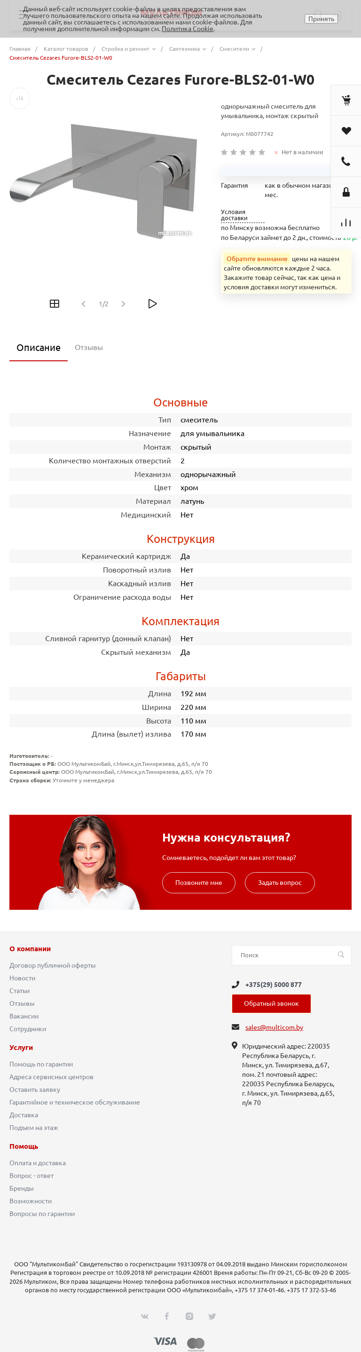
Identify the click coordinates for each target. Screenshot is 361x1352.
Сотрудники (27, 1029)
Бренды (21, 1188)
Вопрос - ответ (31, 1175)
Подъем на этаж (33, 1127)
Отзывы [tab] (89, 347)
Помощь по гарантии (41, 1064)
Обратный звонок (271, 1003)
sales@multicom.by (274, 1027)
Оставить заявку (34, 1089)
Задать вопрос (280, 882)
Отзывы (22, 1003)
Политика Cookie (187, 28)
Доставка (23, 1115)
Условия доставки (234, 215)
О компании (30, 949)
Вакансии (24, 1016)
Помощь (23, 1146)
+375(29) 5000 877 (273, 984)
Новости (22, 978)
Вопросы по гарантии (42, 1213)
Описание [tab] (38, 347)
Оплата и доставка (37, 1163)
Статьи (19, 990)
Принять (321, 19)
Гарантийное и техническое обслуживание (74, 1102)
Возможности (30, 1201)
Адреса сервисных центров (51, 1077)
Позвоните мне (198, 882)
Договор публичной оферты (52, 965)
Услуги (21, 1047)
